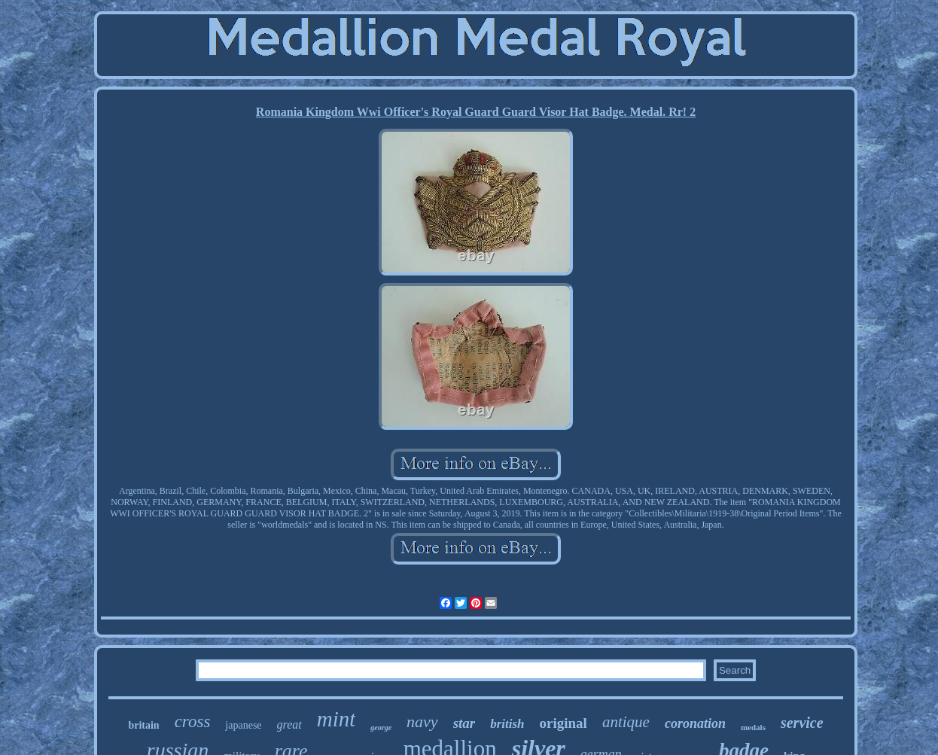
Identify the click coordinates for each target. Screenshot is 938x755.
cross (193, 721)
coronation (695, 723)
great (289, 724)
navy (422, 721)
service (802, 722)
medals (753, 727)
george (380, 727)
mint (336, 719)
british (507, 724)
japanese (243, 725)
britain (143, 725)
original (563, 723)
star (464, 723)
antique (626, 722)
